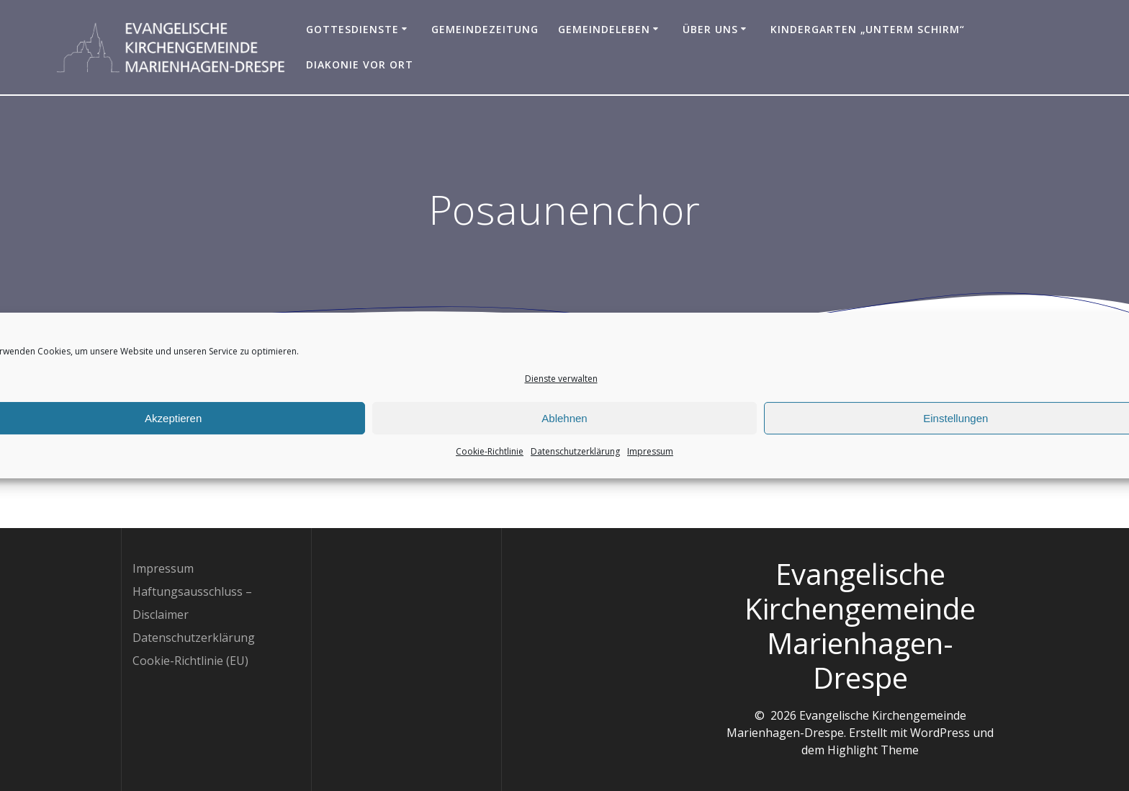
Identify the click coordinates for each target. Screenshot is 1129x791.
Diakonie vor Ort (359, 64)
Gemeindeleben (604, 29)
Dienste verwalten (561, 386)
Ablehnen (564, 425)
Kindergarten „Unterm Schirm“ (867, 29)
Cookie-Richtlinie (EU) (190, 661)
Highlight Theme (873, 750)
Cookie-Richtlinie (489, 459)
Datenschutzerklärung (575, 459)
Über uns (710, 29)
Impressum (650, 459)
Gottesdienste (352, 29)
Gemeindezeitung (485, 29)
